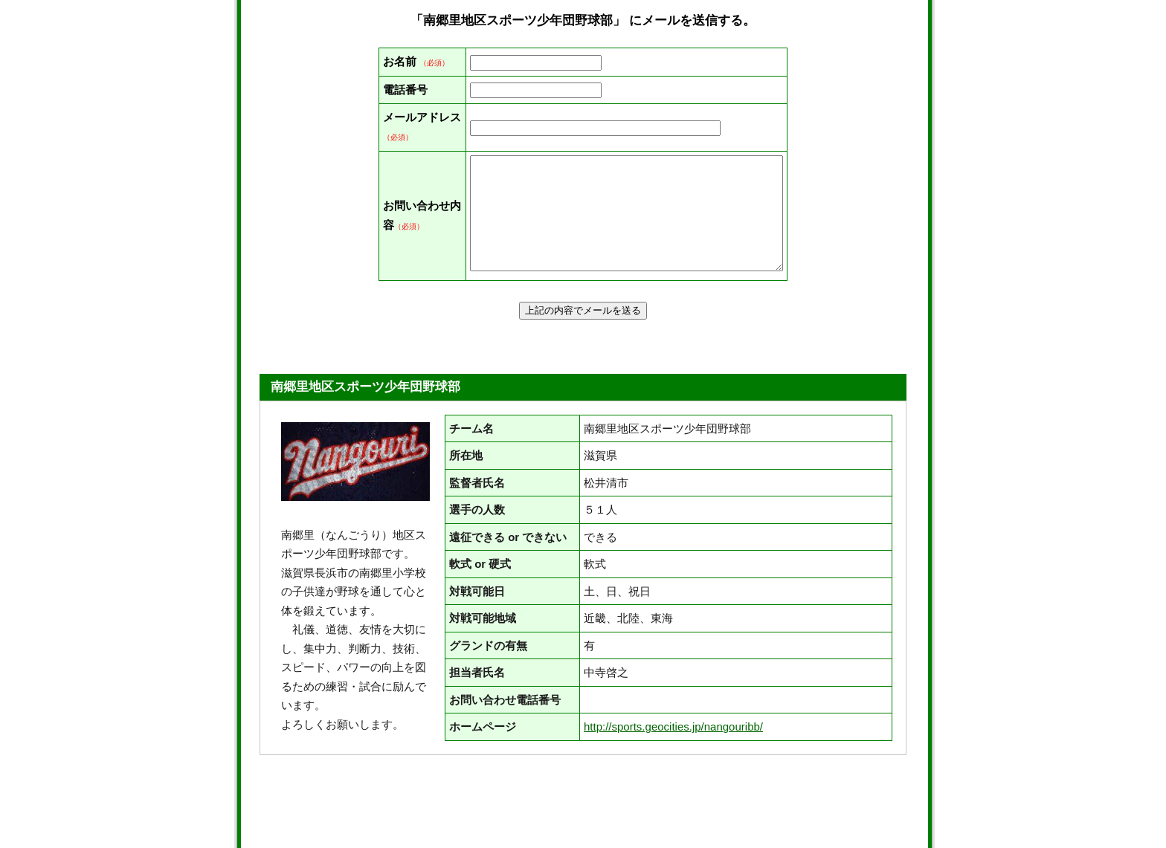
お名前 (399, 61)
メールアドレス (399, 174)
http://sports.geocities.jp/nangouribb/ (673, 806)
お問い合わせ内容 (399, 272)
